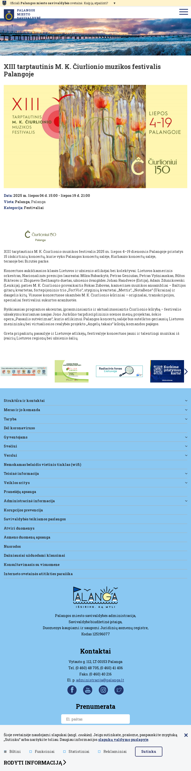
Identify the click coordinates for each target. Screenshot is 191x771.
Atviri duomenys (19, 528)
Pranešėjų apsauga (20, 491)
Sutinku (148, 751)
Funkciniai (42, 751)
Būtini (12, 751)
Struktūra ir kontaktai (24, 400)
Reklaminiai (112, 751)
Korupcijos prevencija (23, 510)
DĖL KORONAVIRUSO (19, 428)
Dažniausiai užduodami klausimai (34, 555)
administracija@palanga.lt (100, 680)
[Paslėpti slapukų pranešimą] (186, 735)
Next (186, 372)
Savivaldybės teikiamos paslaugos (35, 519)
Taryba (10, 419)
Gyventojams (15, 437)
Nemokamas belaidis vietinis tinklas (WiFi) (42, 464)
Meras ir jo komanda (22, 409)
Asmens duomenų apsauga (27, 537)
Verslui (10, 455)
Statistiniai (76, 751)
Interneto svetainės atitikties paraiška (38, 573)
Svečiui (10, 446)
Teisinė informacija (21, 473)
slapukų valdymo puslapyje (123, 739)
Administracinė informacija (29, 500)
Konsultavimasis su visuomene (31, 564)
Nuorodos (12, 546)
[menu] (184, 12)
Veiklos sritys (17, 482)
